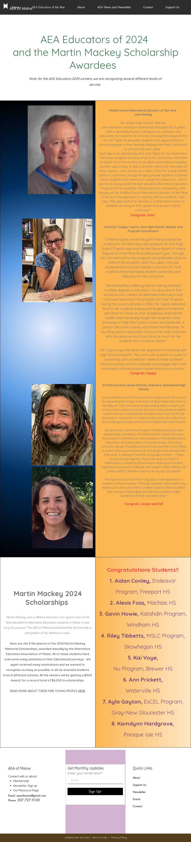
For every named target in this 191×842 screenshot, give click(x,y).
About (136, 777)
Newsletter (140, 792)
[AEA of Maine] (21, 8)
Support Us (139, 785)
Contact (137, 806)
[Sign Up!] (95, 791)
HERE (81, 691)
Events (136, 799)
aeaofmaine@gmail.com (31, 795)
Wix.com (84, 837)
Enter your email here (84, 773)
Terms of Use (99, 837)
